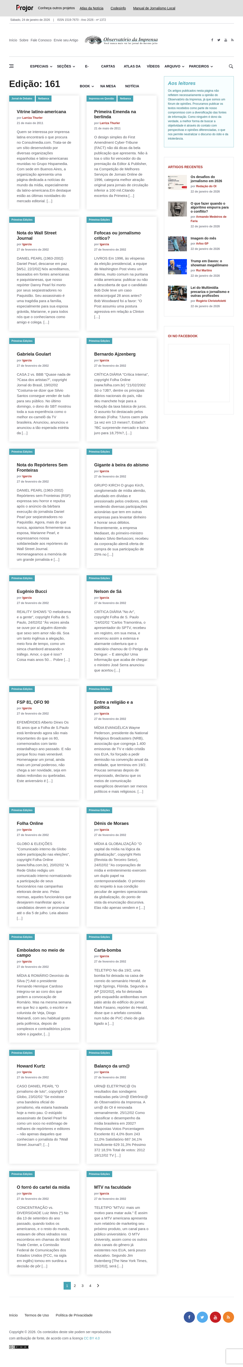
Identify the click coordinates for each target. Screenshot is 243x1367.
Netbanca (43, 98)
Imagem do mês (203, 238)
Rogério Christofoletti (211, 301)
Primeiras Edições (22, 219)
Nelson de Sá (108, 591)
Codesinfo (118, 8)
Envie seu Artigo (66, 40)
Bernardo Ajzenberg (115, 354)
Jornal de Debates (22, 98)
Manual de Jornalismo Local (154, 8)
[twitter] (219, 40)
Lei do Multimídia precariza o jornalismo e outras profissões (210, 292)
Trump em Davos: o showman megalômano (209, 263)
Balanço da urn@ (114, 1066)
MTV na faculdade (112, 1187)
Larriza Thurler (32, 118)
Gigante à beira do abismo (121, 465)
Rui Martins (204, 270)
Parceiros (199, 66)
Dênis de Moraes (111, 823)
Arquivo (172, 66)
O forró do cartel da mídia (43, 1187)
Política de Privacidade (74, 1315)
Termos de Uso (37, 1315)
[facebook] (212, 40)
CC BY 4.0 (92, 1338)
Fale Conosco (41, 40)
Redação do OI (206, 186)
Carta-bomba (107, 950)
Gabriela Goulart (34, 354)
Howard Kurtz (31, 1066)
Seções (64, 66)
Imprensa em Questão (101, 98)
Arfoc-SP (202, 243)
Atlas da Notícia (91, 8)
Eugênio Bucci (32, 591)
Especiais (39, 66)
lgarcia (27, 244)
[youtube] (225, 40)
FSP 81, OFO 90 (33, 702)
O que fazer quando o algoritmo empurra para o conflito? (210, 208)
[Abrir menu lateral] (11, 66)
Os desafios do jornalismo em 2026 (206, 179)
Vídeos (153, 66)
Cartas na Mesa (108, 70)
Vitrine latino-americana (41, 111)
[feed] (232, 40)
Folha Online (30, 823)
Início (13, 40)
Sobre (23, 40)
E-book (85, 70)
